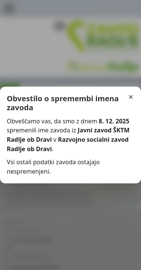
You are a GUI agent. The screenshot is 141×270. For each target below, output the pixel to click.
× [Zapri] (131, 97)
